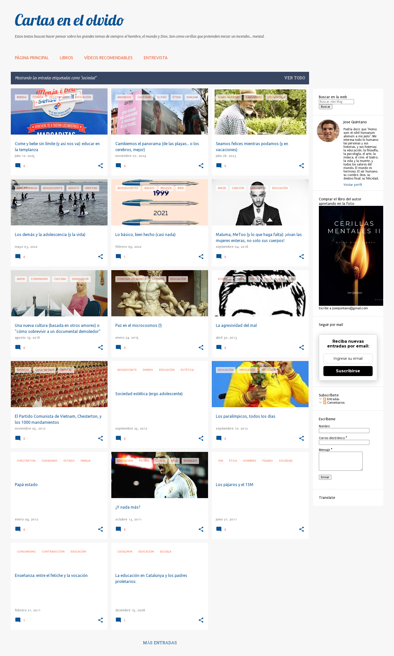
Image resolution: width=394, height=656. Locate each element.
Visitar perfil (352, 185)
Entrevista (156, 57)
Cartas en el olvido (69, 20)
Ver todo (294, 78)
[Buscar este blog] (336, 101)
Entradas (331, 399)
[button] (100, 166)
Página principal (32, 57)
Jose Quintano (355, 122)
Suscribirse (348, 371)
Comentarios (333, 402)
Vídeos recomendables (108, 57)
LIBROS (66, 57)
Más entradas (160, 643)
